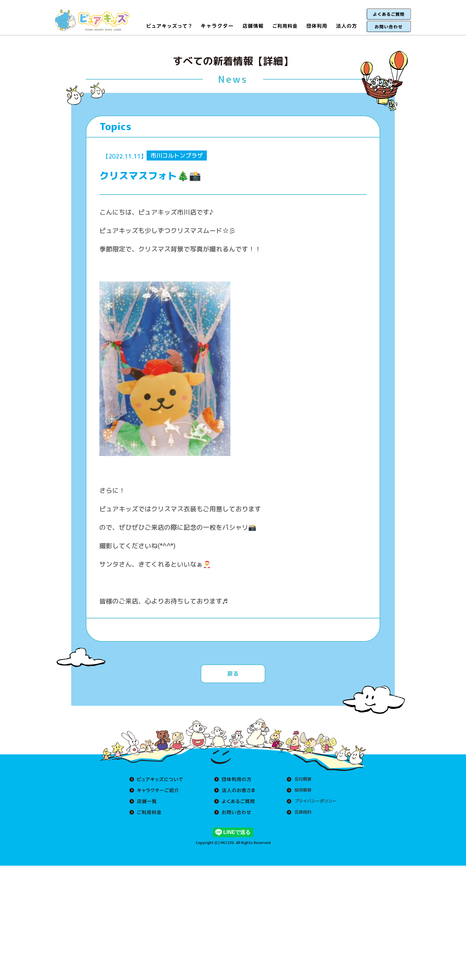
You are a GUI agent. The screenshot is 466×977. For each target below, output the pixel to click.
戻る (233, 673)
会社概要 (300, 779)
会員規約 (300, 812)
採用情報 (300, 790)
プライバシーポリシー (314, 801)
